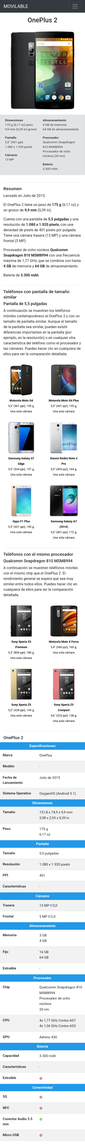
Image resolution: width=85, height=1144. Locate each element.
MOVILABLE (16, 6)
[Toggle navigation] (75, 6)
